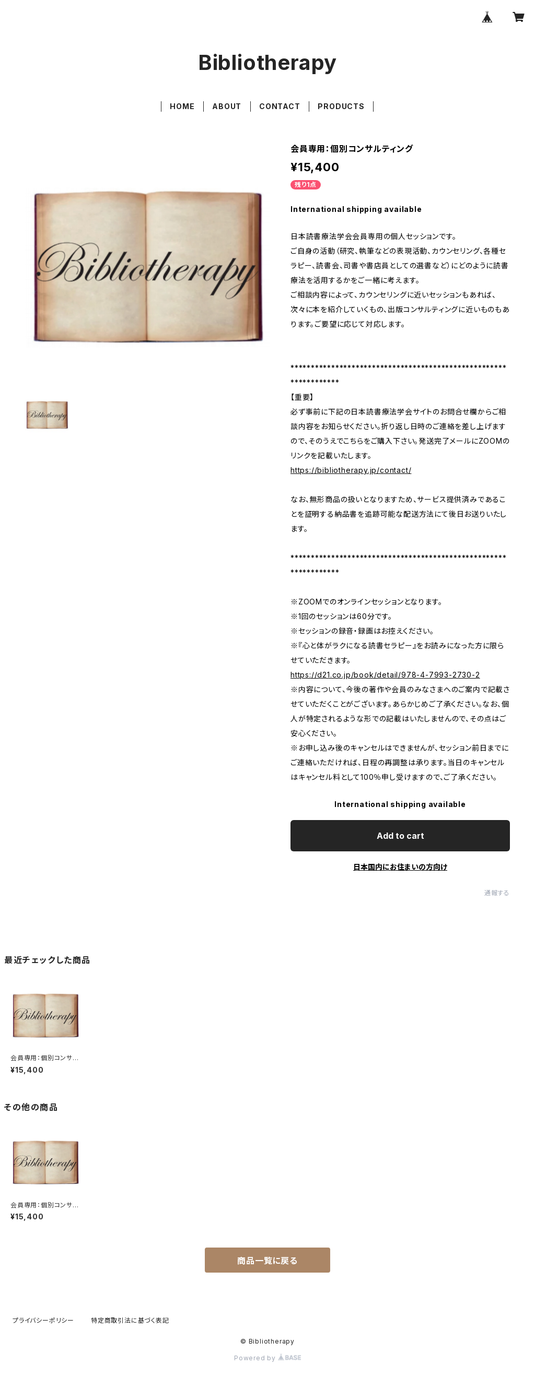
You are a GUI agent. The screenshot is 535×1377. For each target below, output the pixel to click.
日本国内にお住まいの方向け (400, 866)
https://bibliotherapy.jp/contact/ (350, 470)
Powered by (267, 1358)
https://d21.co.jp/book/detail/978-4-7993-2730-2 (385, 674)
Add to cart (400, 835)
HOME (182, 106)
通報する (497, 893)
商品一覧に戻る (267, 1260)
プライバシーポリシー (43, 1320)
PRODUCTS (341, 106)
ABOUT (226, 106)
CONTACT (279, 106)
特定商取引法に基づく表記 (130, 1320)
